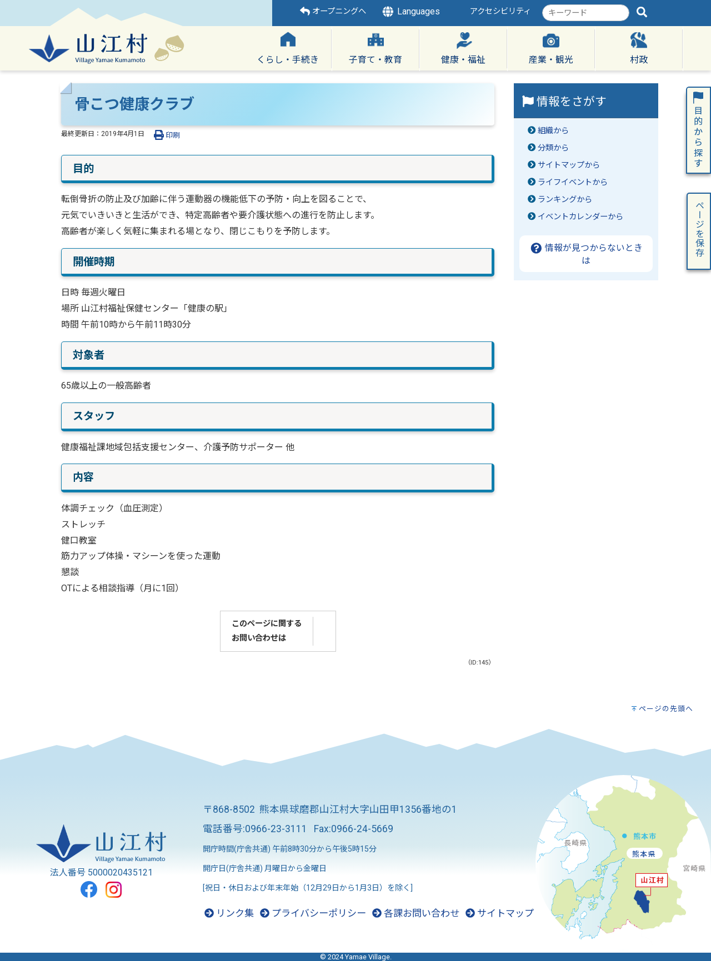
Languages (410, 11)
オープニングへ (333, 11)
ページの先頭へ (666, 709)
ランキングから (565, 199)
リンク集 (229, 913)
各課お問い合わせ (415, 913)
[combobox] (586, 13)
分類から (553, 148)
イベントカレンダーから (580, 217)
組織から (553, 130)
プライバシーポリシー (313, 913)
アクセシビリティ (500, 11)
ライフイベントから (573, 182)
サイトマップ (499, 913)
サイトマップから (569, 165)
